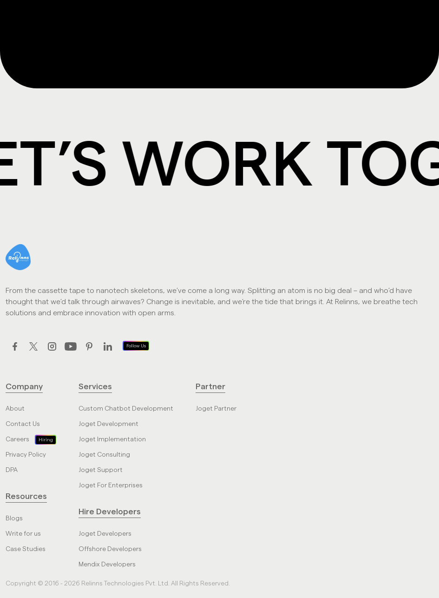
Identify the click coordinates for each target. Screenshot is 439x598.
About (15, 408)
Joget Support (101, 470)
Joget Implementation (112, 439)
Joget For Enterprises (111, 485)
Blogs (14, 518)
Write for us (23, 534)
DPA (12, 470)
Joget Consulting (104, 455)
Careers (17, 439)
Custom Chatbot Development (126, 408)
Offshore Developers (110, 549)
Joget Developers (105, 534)
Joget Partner (216, 408)
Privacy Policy (26, 455)
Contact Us (23, 424)
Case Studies (26, 549)
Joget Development (108, 424)
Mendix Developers (107, 564)
